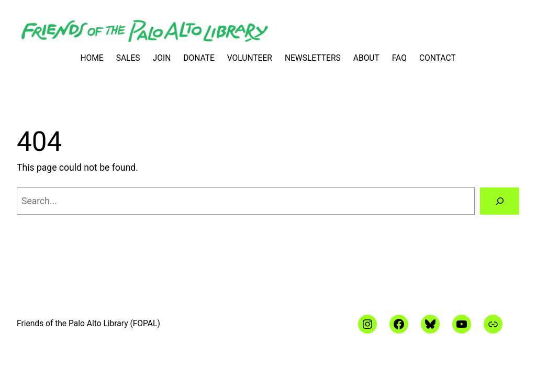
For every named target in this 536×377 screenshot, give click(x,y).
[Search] (499, 200)
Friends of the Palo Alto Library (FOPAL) (88, 323)
